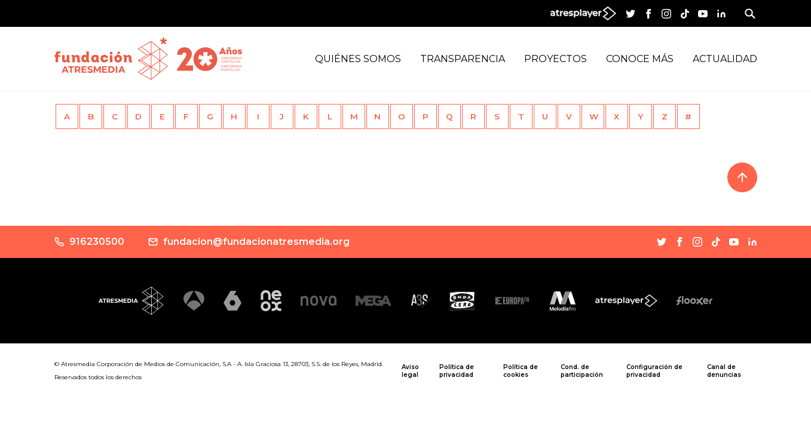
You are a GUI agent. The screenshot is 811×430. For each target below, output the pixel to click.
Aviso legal (410, 371)
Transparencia (462, 58)
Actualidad (725, 58)
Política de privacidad (456, 371)
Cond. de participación (582, 371)
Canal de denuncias (724, 371)
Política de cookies (520, 371)
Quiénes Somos (358, 58)
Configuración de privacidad (654, 371)
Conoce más (640, 58)
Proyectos (555, 58)
